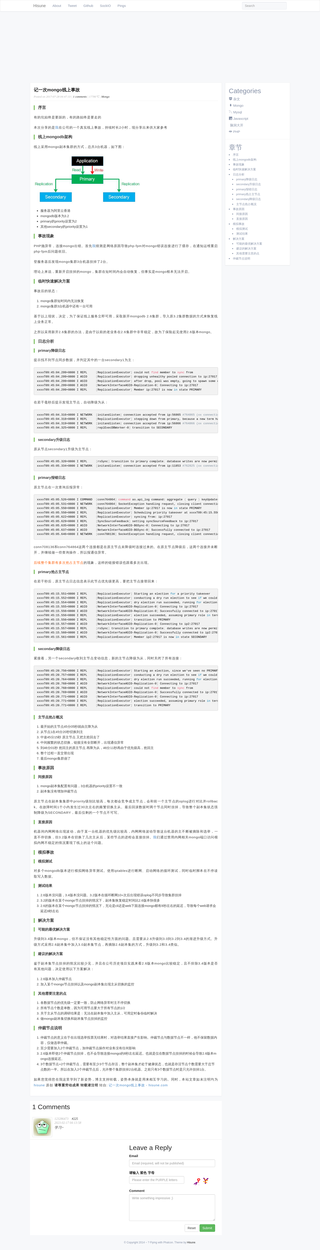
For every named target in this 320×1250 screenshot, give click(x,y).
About (56, 6)
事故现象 (238, 164)
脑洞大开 (236, 125)
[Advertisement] (160, 47)
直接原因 (242, 218)
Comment (136, 1191)
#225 (75, 1118)
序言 (236, 154)
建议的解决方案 (246, 248)
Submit (207, 1228)
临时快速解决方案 (244, 169)
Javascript (240, 118)
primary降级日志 (246, 179)
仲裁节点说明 (241, 258)
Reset (192, 1228)
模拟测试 (242, 228)
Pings (122, 6)
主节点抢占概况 (246, 204)
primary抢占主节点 (248, 194)
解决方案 (238, 238)
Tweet (72, 6)
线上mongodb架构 (244, 159)
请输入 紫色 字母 (141, 1173)
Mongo (105, 96)
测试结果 (242, 233)
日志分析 (238, 174)
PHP (236, 132)
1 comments (80, 96)
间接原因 (242, 214)
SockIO (105, 6)
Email (133, 1156)
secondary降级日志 (248, 199)
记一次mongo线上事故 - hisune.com (138, 1085)
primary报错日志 (246, 189)
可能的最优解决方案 (249, 243)
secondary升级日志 (248, 184)
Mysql (237, 112)
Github (88, 6)
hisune (39, 1085)
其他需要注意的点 (247, 253)
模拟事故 (238, 224)
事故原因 (238, 209)
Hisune (39, 6)
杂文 (236, 99)
